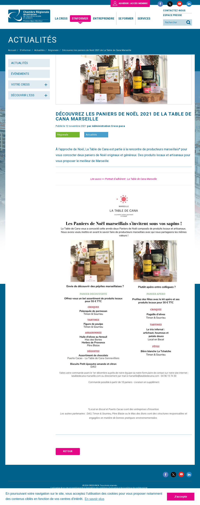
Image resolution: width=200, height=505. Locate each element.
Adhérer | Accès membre (133, 3)
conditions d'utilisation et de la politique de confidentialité (123, 488)
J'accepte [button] (180, 496)
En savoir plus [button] (94, 499)
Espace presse (172, 15)
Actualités (19, 63)
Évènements (20, 74)
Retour (67, 451)
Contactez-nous (174, 10)
